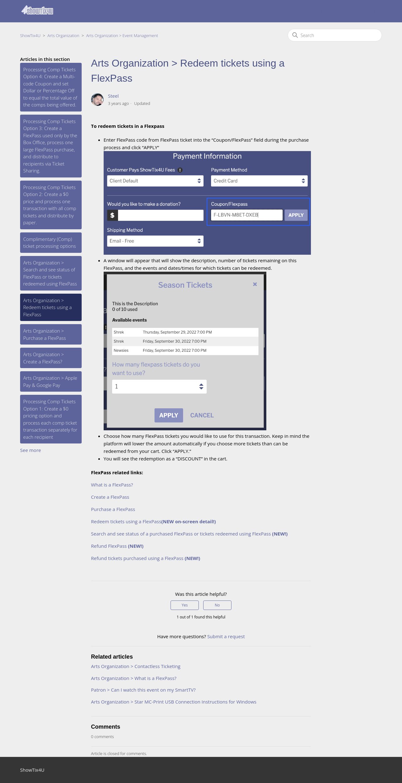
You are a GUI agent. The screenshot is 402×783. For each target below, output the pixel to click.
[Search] (335, 35)
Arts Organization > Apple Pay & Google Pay (50, 381)
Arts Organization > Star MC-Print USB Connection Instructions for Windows (174, 702)
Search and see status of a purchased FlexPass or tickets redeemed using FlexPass (189, 533)
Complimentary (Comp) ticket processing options (49, 242)
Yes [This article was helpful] (184, 605)
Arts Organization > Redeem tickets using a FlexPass (47, 307)
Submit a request (337, 11)
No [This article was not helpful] (217, 605)
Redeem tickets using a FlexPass (153, 521)
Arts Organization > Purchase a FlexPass (44, 334)
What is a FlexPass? (112, 484)
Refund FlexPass (117, 546)
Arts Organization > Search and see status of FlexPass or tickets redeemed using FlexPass (50, 273)
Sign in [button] (369, 11)
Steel (113, 96)
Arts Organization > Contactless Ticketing (136, 666)
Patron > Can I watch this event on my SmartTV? (143, 690)
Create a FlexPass (110, 497)
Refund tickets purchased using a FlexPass (145, 558)
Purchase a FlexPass (113, 509)
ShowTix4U (30, 35)
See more (30, 450)
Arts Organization (63, 35)
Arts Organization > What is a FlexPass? (134, 678)
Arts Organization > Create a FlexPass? (43, 358)
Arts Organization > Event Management (122, 35)
